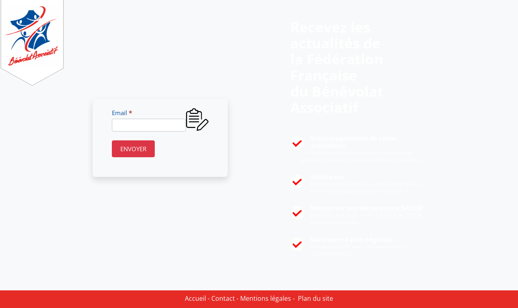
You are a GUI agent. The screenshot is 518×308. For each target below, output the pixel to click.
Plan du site (314, 298)
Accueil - (197, 298)
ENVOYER (133, 149)
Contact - (224, 298)
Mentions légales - (267, 298)
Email (122, 113)
